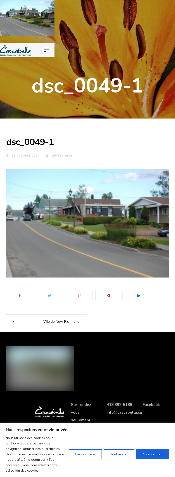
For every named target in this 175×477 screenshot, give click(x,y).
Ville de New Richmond (61, 321)
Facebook (151, 404)
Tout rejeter (119, 454)
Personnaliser (85, 454)
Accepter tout (152, 454)
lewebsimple (59, 155)
